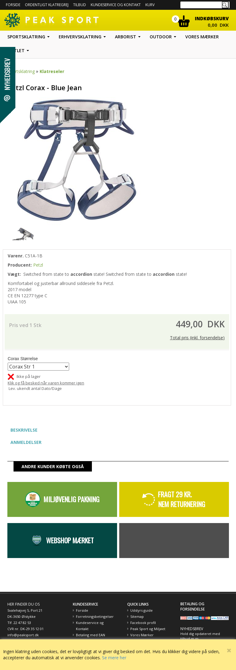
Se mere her (114, 657)
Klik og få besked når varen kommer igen (46, 383)
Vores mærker (202, 37)
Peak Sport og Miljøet (147, 628)
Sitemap (137, 616)
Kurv (150, 4)
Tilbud (79, 4)
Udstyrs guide (141, 610)
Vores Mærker (142, 635)
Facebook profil (143, 622)
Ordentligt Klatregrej (47, 4)
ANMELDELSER (25, 442)
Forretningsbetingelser (95, 616)
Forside (13, 4)
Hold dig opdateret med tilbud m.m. (200, 636)
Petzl (38, 265)
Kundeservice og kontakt (116, 4)
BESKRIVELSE (23, 430)
